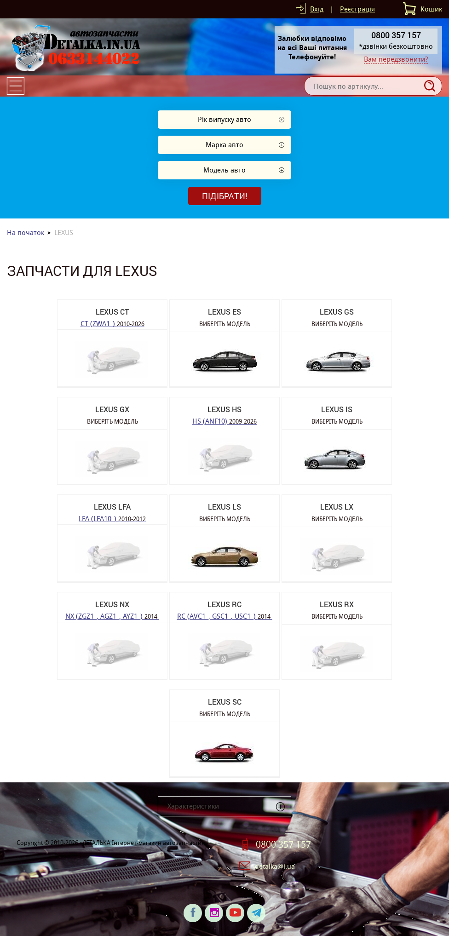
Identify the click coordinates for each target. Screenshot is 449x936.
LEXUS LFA (112, 506)
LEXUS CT (112, 311)
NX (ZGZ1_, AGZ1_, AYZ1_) (112, 616)
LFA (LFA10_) (112, 518)
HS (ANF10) (224, 421)
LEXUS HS (224, 409)
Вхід (316, 9)
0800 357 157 (283, 844)
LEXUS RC (224, 604)
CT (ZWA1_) (112, 323)
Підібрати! (225, 195)
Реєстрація (357, 9)
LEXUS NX (112, 604)
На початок (25, 232)
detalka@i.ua (275, 866)
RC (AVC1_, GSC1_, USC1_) (224, 616)
